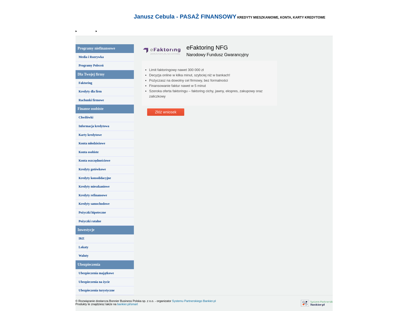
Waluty (84, 255)
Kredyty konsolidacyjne (95, 178)
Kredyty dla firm (90, 91)
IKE (82, 238)
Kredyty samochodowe (94, 204)
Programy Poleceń (91, 65)
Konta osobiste (89, 152)
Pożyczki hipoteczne (92, 212)
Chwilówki (86, 117)
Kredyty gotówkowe (92, 169)
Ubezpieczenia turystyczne (97, 290)
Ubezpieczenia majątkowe (96, 273)
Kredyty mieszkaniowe (94, 186)
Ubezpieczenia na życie (94, 282)
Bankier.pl (209, 301)
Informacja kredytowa (94, 126)
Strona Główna (86, 31)
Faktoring (85, 83)
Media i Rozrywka (91, 57)
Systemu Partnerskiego (187, 301)
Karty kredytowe (90, 135)
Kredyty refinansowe (93, 195)
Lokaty (84, 247)
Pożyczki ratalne (90, 221)
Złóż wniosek (166, 112)
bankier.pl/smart (127, 304)
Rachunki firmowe (91, 100)
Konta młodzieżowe (92, 143)
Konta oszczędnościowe (95, 160)
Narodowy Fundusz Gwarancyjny (116, 31)
